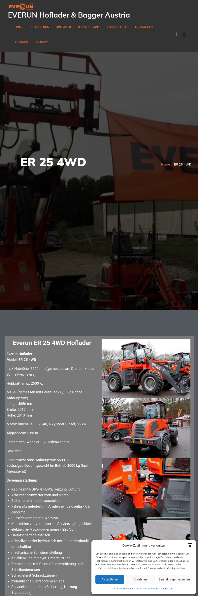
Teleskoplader (89, 27)
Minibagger (144, 27)
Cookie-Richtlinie (123, 588)
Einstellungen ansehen (174, 579)
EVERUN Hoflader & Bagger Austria (69, 14)
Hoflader (63, 27)
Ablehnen (140, 579)
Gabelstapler (118, 27)
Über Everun (39, 27)
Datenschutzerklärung (147, 588)
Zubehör (21, 42)
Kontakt (41, 42)
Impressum (167, 588)
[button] (190, 546)
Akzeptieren (109, 579)
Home (19, 27)
